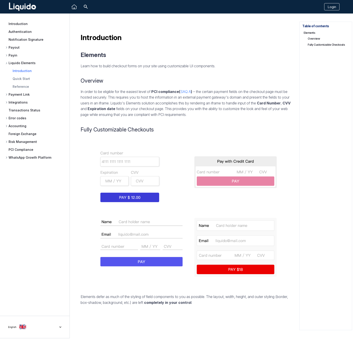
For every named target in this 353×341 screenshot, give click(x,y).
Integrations (18, 102)
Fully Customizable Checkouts (326, 44)
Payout (14, 47)
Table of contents (315, 26)
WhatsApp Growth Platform (30, 158)
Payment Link (19, 95)
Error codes (17, 118)
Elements (309, 32)
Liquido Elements (22, 63)
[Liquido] (74, 7)
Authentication (20, 32)
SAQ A (185, 91)
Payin (13, 55)
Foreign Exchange (22, 134)
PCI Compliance (21, 149)
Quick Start (21, 79)
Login (332, 7)
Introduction (18, 24)
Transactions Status (24, 110)
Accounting (17, 126)
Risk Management (23, 142)
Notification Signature (26, 39)
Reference (21, 86)
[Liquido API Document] (22, 7)
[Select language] (35, 327)
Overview (314, 38)
